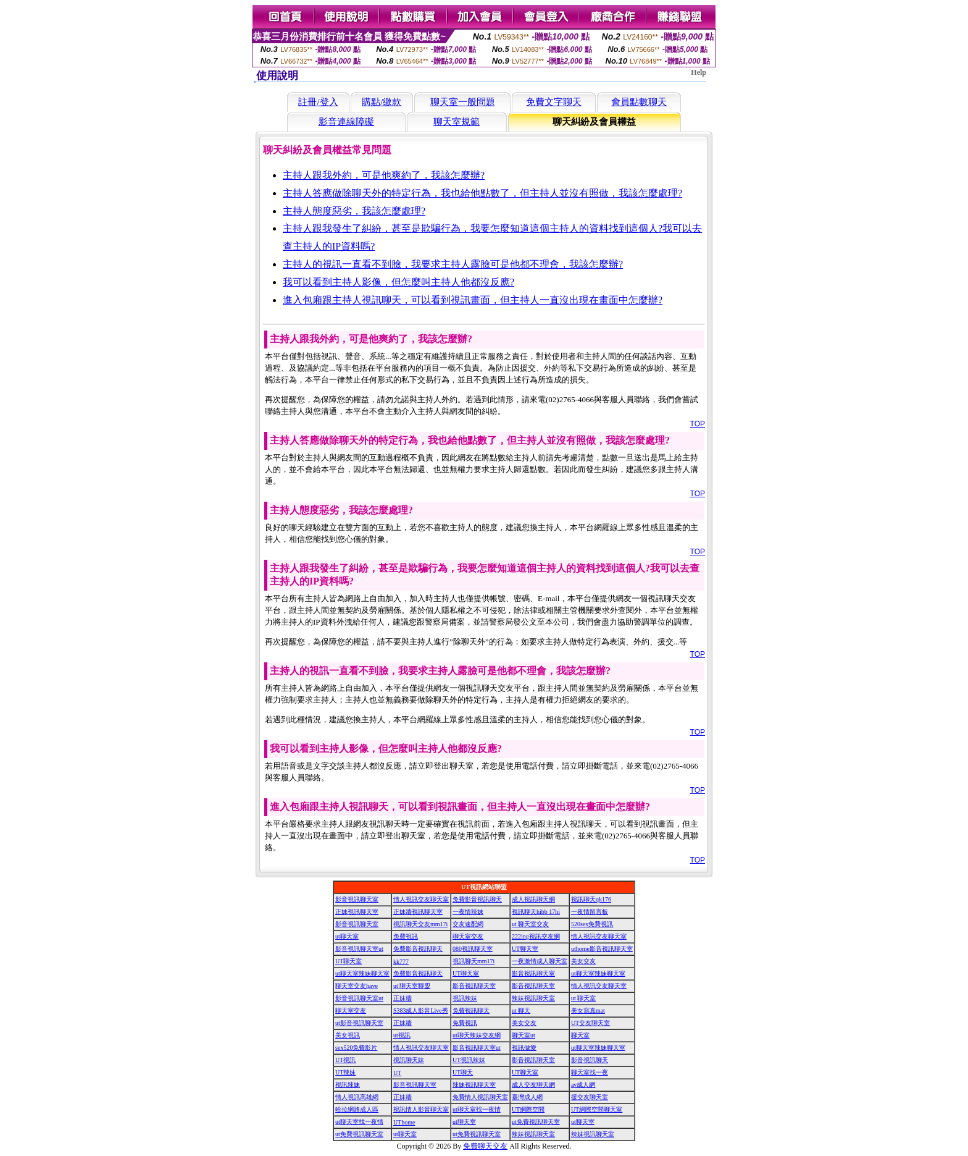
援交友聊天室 (589, 1097)
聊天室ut (523, 1035)
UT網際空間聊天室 (596, 1109)
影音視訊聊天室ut (359, 948)
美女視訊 (347, 1035)
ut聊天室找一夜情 (477, 1109)
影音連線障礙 (346, 122)
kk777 (401, 961)
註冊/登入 (318, 102)
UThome (404, 1122)
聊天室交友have (356, 985)
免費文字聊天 (554, 102)
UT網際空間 (528, 1109)
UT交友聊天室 (590, 1022)
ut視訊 (402, 1035)
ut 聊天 (521, 1010)
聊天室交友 (468, 936)
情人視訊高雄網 (356, 1097)
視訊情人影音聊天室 (421, 1109)
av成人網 (583, 1084)
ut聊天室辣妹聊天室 (362, 973)
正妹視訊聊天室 (356, 911)
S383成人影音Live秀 (420, 1010)
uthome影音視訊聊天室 (602, 948)
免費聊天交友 (485, 1146)
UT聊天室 (525, 948)
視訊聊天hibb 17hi (536, 911)
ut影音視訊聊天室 (359, 1022)
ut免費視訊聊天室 (536, 1121)
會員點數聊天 (639, 102)
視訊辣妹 (465, 998)
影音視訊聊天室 (356, 899)
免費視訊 (405, 936)
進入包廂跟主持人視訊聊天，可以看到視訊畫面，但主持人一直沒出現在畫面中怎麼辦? (472, 300)
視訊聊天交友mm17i (420, 924)
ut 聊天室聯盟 (411, 985)
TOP (697, 424)
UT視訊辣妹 (469, 1060)
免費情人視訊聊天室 (480, 1097)
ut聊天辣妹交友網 (477, 1035)
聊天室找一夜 (589, 1072)
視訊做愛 (524, 1047)
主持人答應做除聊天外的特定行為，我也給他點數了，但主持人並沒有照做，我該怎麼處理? (482, 193)
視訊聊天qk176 (591, 899)
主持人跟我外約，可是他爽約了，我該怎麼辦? (384, 175)
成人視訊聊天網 (533, 899)
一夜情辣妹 (468, 911)
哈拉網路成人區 (356, 1109)
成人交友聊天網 (533, 1084)
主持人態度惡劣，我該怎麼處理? (354, 211)
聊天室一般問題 (462, 102)
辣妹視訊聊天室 (533, 998)
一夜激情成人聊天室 (539, 961)
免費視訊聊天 (471, 1010)
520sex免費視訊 (592, 924)
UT (397, 1073)
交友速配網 (468, 924)
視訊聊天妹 (408, 1060)
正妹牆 (402, 998)
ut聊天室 (347, 936)
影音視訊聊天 (589, 1060)
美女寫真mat (588, 1010)
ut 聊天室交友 (530, 924)
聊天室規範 (456, 122)
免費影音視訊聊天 (477, 899)
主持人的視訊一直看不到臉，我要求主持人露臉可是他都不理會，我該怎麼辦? (453, 264)
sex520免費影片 (356, 1047)
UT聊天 (463, 1072)
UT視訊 (345, 1060)
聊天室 (580, 1035)
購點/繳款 (381, 102)
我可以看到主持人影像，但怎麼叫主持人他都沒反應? (398, 282)
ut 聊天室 (583, 998)
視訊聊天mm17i (473, 961)
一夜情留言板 (589, 911)
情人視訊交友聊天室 (421, 899)
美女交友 (583, 961)
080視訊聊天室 (473, 948)
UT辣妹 (345, 1072)
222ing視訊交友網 (536, 936)
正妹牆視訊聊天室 (418, 911)
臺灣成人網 (527, 1097)
